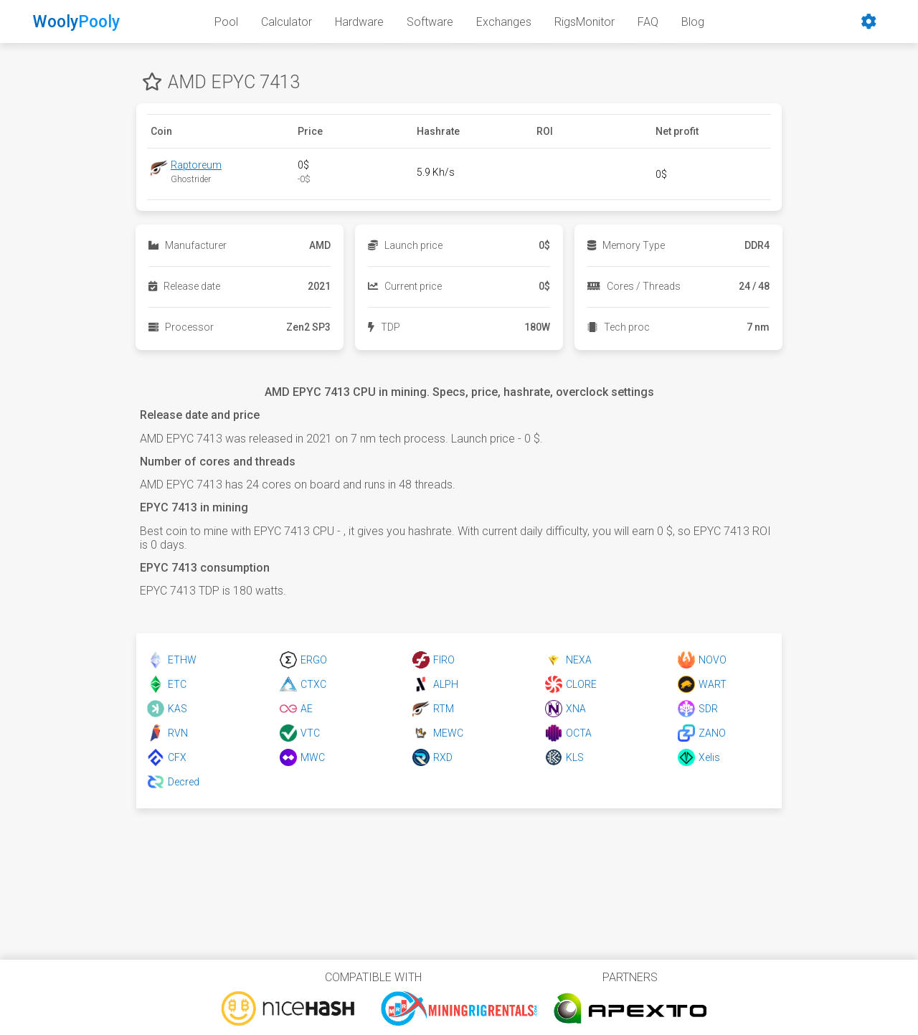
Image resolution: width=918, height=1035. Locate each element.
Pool (226, 22)
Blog (692, 22)
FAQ (648, 22)
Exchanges (503, 22)
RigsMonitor (584, 22)
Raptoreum (196, 165)
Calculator (286, 22)
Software (430, 22)
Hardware (359, 22)
